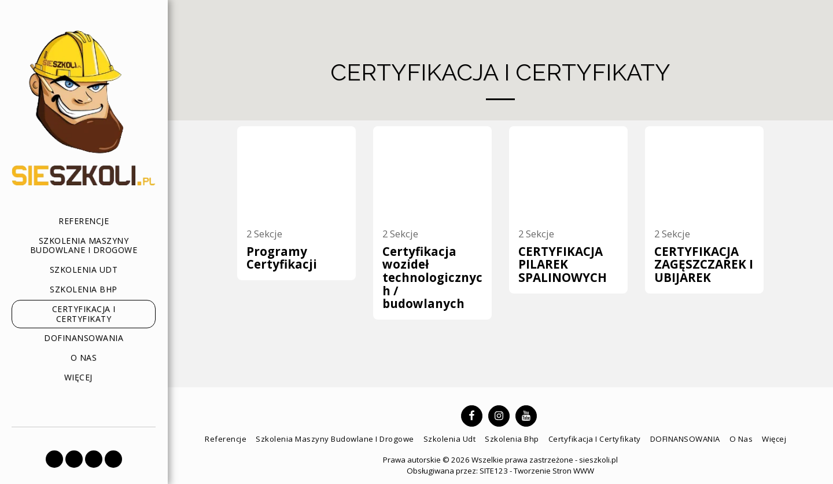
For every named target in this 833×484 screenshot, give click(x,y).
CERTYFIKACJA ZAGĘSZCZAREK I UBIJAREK (703, 264)
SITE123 (494, 470)
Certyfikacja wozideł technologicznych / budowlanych (432, 277)
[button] (54, 459)
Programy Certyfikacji (281, 258)
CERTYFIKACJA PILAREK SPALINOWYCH (562, 264)
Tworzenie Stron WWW (554, 470)
